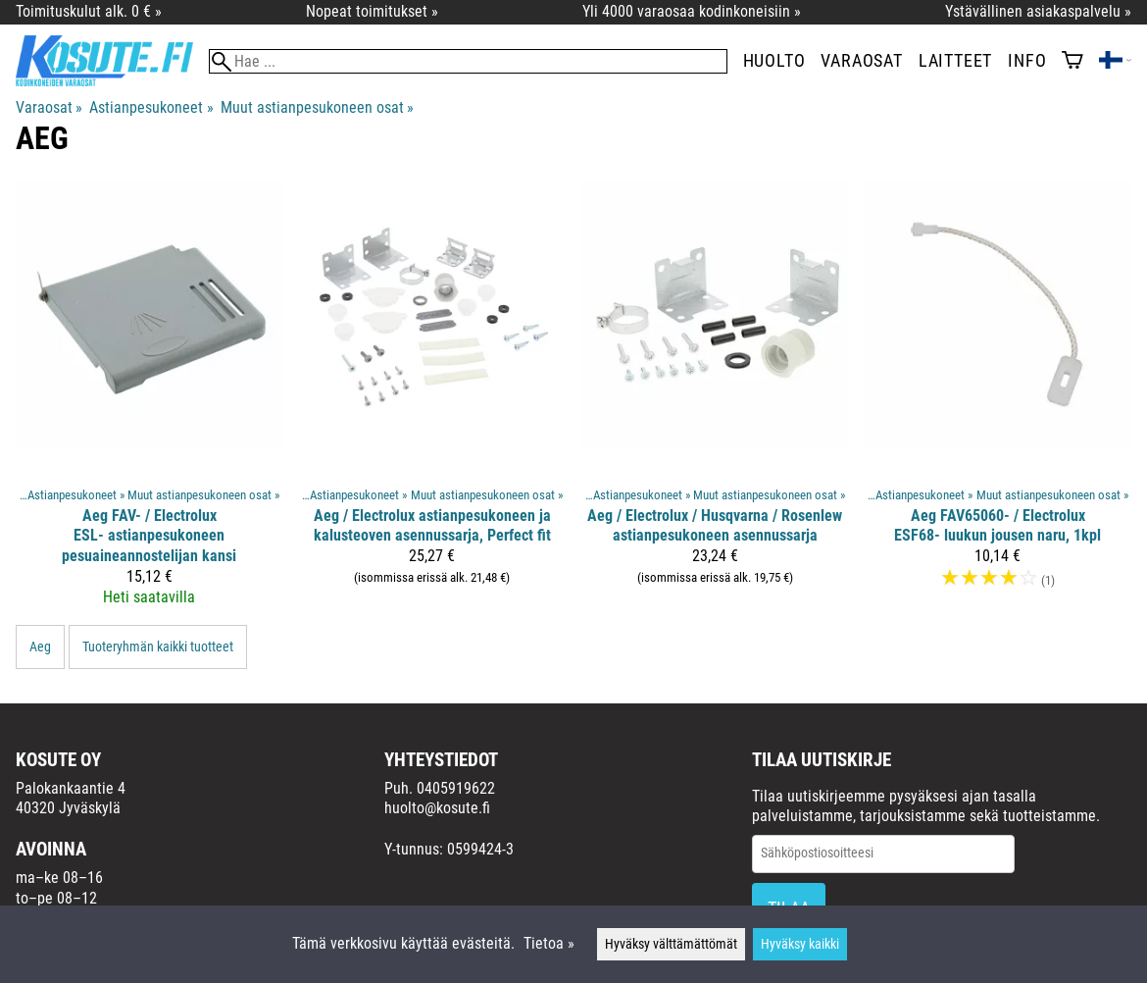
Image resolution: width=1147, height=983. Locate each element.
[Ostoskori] (1072, 62)
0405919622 (456, 788)
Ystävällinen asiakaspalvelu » (1038, 11)
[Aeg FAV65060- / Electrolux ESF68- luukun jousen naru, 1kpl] (998, 402)
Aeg (40, 647)
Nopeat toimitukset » (372, 11)
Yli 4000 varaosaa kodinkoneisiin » (691, 11)
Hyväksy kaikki (800, 944)
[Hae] (468, 61)
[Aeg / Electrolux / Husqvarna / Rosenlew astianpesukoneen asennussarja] (715, 402)
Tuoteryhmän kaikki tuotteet (157, 647)
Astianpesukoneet (151, 107)
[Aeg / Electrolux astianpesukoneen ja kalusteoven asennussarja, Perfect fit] (433, 402)
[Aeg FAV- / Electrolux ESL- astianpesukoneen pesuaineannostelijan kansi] (149, 402)
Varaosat (861, 61)
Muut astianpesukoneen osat (317, 107)
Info (1027, 61)
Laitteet (955, 61)
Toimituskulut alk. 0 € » (89, 11)
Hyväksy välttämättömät (671, 944)
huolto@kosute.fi (437, 808)
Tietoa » (549, 943)
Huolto (774, 61)
